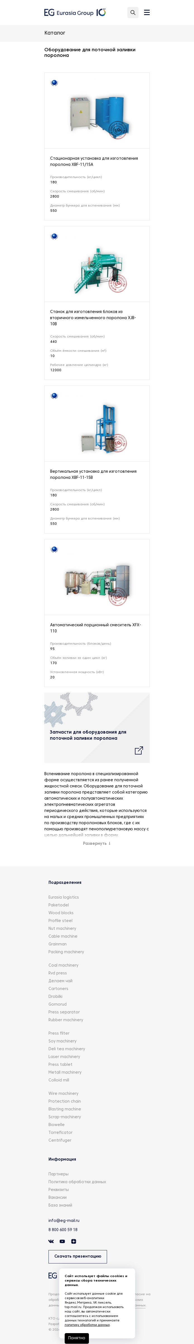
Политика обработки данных (77, 1182)
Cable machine (62, 936)
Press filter (58, 1033)
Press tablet (60, 1065)
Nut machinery (62, 929)
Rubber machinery (65, 1020)
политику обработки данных (87, 1325)
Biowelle (56, 1125)
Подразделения (64, 883)
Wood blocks (61, 913)
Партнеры (58, 1174)
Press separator (64, 1012)
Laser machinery (64, 1057)
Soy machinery (62, 1041)
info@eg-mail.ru (63, 1221)
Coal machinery (63, 965)
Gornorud (57, 1004)
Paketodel (58, 905)
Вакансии (57, 1198)
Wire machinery (63, 1094)
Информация (62, 1159)
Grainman (57, 944)
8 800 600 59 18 (62, 1230)
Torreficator (60, 1133)
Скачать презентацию (77, 1256)
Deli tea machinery (66, 1049)
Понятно (76, 1338)
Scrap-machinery (64, 1117)
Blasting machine (64, 1109)
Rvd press (57, 973)
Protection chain (64, 1101)
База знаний (60, 1205)
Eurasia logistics (63, 897)
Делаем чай (60, 981)
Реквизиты (58, 1190)
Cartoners (58, 989)
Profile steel (60, 921)
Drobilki (55, 997)
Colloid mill (58, 1080)
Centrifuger (59, 1140)
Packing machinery (66, 952)
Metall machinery (64, 1072)
